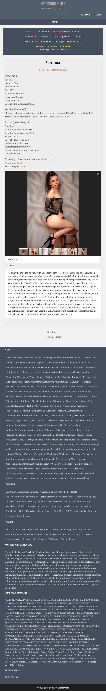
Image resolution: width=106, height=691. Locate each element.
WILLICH (38, 649)
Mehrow (74, 568)
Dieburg (70, 415)
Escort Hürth (39, 658)
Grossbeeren (67, 562)
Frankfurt (77, 377)
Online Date (20, 501)
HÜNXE (64, 613)
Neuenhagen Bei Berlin (25, 571)
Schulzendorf (11, 581)
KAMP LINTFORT (22, 616)
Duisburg (47, 358)
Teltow (79, 581)
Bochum (57, 358)
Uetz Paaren (88, 581)
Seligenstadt (47, 449)
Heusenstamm (51, 425)
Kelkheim (49, 430)
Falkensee (67, 558)
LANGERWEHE (37, 619)
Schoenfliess (62, 578)
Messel (36, 391)
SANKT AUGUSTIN (46, 636)
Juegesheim (12, 464)
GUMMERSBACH (13, 609)
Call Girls (70, 511)
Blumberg (10, 555)
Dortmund (28, 358)
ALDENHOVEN (12, 600)
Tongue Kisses (68, 539)
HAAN (25, 609)
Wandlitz (21, 584)
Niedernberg (35, 396)
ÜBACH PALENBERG (58, 642)
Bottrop (34, 478)
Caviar (41, 534)
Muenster (76, 454)
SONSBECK (61, 639)
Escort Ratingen (52, 662)
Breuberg (90, 367)
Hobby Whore (54, 497)
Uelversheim (41, 406)
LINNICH (74, 619)
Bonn (77, 358)
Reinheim (25, 401)
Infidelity (21, 506)
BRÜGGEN (10, 603)
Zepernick (95, 584)
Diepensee (20, 558)
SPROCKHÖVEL (75, 639)
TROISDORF (41, 642)
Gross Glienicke (39, 562)
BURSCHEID (30, 603)
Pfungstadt (73, 444)
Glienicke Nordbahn (15, 562)
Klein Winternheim (50, 387)
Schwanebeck (25, 581)
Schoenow (73, 578)
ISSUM (79, 613)
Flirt (60, 492)
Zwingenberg (38, 411)
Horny (43, 497)
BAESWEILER (54, 600)
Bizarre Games (26, 529)
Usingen (10, 454)
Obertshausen (28, 444)
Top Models (11, 511)
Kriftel (87, 430)
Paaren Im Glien (80, 571)
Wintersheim (12, 411)
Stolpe (72, 581)
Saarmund (58, 575)
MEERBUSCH (27, 622)
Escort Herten (26, 658)
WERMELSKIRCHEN (90, 645)
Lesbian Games (53, 534)
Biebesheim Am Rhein (48, 367)
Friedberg (65, 420)
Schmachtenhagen (91, 575)
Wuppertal (68, 358)
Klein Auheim (75, 430)
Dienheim (57, 372)
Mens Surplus (39, 539)
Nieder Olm (21, 396)
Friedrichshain (79, 558)
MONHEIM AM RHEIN (72, 622)
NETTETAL (40, 626)
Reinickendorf (45, 575)
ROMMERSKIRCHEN (15, 636)
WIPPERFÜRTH (51, 649)
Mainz (89, 435)
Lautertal (80, 387)
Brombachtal (12, 372)
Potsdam (17, 358)
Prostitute (85, 501)
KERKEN (36, 616)
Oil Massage (54, 539)
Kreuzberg (76, 565)
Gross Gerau (31, 473)
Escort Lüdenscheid (86, 658)
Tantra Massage (13, 539)
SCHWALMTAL (12, 639)
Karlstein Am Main (30, 387)
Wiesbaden (82, 406)
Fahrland (57, 558)
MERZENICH (41, 622)
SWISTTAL (10, 642)
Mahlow (54, 568)
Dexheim (46, 372)
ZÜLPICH (86, 649)
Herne (19, 478)
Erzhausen (51, 377)
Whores (9, 501)
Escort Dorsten (30, 655)
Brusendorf (52, 555)
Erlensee (43, 420)
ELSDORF (41, 603)
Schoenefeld (11, 578)
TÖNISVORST (27, 642)
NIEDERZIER (48, 629)
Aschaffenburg (74, 411)
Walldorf (28, 454)
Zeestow (85, 584)
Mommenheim (59, 391)
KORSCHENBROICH (72, 616)
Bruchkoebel (47, 459)
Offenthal (53, 444)
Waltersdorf (10, 584)
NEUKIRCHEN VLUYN (58, 626)
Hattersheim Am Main (16, 425)
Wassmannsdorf (44, 584)
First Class (59, 511)
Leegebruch (10, 568)
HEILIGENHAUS (75, 609)
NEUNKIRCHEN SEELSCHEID (84, 626)
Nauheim (86, 391)
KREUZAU (88, 616)
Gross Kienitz (53, 562)
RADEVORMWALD (53, 632)
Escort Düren (44, 655)
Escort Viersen (82, 662)
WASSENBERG (45, 645)
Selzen (91, 401)
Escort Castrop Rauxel (66, 652)
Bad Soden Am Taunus (17, 415)
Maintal (80, 435)
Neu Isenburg (27, 440)
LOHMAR (84, 619)
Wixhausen (64, 454)
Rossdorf (58, 473)
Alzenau (62, 411)
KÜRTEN (9, 619)
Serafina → (53, 332)
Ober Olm (58, 396)
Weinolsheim (69, 406)
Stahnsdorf (63, 581)
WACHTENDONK (13, 645)
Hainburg (74, 382)
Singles (74, 506)
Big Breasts (11, 492)
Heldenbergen (36, 425)
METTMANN (54, 622)
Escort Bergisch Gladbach (27, 652)
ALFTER (24, 600)
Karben (39, 430)
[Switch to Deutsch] (85, 15)
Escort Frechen (58, 655)
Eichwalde (31, 558)
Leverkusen (59, 362)
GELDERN (65, 606)
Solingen (10, 478)
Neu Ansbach (12, 440)
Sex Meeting (86, 506)
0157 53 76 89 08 (59, 50)
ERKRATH (22, 606)
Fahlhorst (47, 558)
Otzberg (93, 396)
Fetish (87, 529)
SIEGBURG (49, 639)
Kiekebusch (49, 565)
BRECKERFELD (92, 600)
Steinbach (59, 449)
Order (78, 497)
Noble (74, 492)
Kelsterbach (61, 430)
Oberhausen (20, 362)
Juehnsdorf (37, 565)
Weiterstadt (39, 454)
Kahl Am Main (13, 387)
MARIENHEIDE (12, 622)
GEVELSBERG (78, 606)
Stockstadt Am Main (15, 406)
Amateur (42, 501)
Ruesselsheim (90, 454)
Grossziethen (80, 562)
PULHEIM (38, 632)
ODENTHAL (75, 629)
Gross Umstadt (76, 469)
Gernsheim (11, 382)
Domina (54, 529)
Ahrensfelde (11, 552)
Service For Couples (86, 511)
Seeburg (37, 581)
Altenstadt (51, 411)
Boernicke (20, 555)
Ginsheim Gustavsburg (42, 382)
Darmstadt (35, 372)
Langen (31, 435)
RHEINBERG (69, 632)
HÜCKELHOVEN (34, 613)
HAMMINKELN (45, 609)
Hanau (90, 420)
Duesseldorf (83, 478)
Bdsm (14, 529)
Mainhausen (25, 391)
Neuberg (10, 396)
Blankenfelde (85, 552)
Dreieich (91, 415)
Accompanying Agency (29, 492)
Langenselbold (44, 435)
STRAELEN (89, 639)
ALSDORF (41, 600)
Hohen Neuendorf (22, 565)
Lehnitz (20, 568)
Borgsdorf (30, 555)
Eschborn (53, 420)
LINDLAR (65, 619)
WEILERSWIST (71, 645)
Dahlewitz (64, 555)
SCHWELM (25, 639)
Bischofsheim (57, 415)
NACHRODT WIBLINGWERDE (19, 626)
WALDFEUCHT (29, 645)
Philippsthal (21, 575)
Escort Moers (37, 662)
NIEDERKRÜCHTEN (32, 629)
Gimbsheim (24, 382)
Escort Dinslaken (86, 652)
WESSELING (11, 649)
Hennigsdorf (93, 562)
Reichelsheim (12, 401)
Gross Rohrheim (59, 469)
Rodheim (46, 401)
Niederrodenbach (89, 440)
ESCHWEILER (34, 606)
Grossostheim (46, 473)
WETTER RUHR (25, 649)
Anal (8, 529)
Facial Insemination (27, 534)
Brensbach (79, 367)
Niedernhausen (71, 440)
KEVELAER (46, 616)
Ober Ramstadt (13, 444)
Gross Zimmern (25, 469)
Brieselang (41, 555)
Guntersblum (61, 382)
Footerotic (11, 534)
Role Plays (68, 534)
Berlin (9, 358)
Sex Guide (10, 516)
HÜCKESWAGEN (51, 613)
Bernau (60, 552)
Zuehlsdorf (10, 588)
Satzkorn (68, 575)
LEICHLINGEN (52, 619)
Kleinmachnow (63, 565)
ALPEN (32, 600)
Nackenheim (74, 391)
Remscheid (62, 478)
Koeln (72, 478)
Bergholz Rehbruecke (46, 552)
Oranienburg (65, 571)
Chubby (34, 497)
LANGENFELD (21, 619)
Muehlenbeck (85, 568)
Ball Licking (66, 529)
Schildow (77, 575)
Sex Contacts (43, 506)
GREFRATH (91, 606)
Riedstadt (36, 401)
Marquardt (64, 568)
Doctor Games (42, 529)
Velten (98, 581)
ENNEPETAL (71, 603)
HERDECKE (11, 613)
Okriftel (63, 444)
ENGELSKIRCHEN (56, 603)
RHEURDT (81, 632)
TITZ (18, 642)
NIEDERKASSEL (13, 629)
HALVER (33, 609)
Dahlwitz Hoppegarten (80, 555)
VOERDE (84, 642)
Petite (67, 492)
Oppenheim (81, 396)
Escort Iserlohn (53, 658)
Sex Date (31, 506)
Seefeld (44, 581)
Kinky (22, 511)
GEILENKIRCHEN (51, 606)
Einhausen (22, 377)
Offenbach (69, 396)
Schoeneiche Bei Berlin (29, 578)
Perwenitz (10, 575)
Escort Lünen (11, 662)
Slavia (89, 534)
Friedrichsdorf (78, 420)
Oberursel (42, 444)
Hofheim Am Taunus (16, 430)
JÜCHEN (87, 613)
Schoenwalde (85, 578)
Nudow (41, 571)
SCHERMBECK (81, 636)
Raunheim (85, 444)
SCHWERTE (38, 639)
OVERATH (28, 632)
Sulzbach (91, 449)
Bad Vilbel (34, 415)
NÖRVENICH (62, 629)
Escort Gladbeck (75, 655)
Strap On (27, 539)
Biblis (20, 367)
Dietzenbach (69, 372)
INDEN (71, 613)
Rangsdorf (33, 575)
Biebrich (45, 415)
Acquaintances (49, 492)
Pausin (91, 571)
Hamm (31, 362)
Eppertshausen (36, 377)
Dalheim (24, 372)
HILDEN (21, 613)
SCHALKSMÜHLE (64, 636)
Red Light (10, 506)
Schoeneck (86, 464)
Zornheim (25, 411)
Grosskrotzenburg (15, 473)
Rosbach (10, 449)
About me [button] (12, 259)
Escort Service (45, 511)
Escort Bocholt (48, 652)
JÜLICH (96, 613)
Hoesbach (82, 459)
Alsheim (70, 362)
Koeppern (48, 464)
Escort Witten (18, 665)
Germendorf (93, 558)
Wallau (18, 454)
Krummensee (88, 565)
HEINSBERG (90, 609)
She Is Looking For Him (17, 497)
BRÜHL (19, 603)
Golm (27, 562)
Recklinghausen (48, 478)
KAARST (9, 616)
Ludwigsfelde (43, 568)
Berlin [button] (11, 265)
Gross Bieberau (42, 469)
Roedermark (73, 464)
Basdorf (21, 552)
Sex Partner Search (60, 506)
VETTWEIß (74, 642)
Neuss (27, 478)
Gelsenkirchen (89, 358)
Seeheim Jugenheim (76, 401)
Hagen (40, 362)
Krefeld (48, 362)
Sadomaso (79, 534)
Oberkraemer (51, 571)
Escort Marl (24, 662)
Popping (32, 501)
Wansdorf (31, 584)
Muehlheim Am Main (16, 459)
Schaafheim (59, 401)
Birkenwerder (71, 552)
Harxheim (86, 382)
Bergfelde (30, 552)
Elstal (39, 558)
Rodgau (96, 444)
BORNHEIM (78, 600)
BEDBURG (66, 600)
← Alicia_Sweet (53, 337)
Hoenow (9, 565)
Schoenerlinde (48, 578)
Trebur (30, 406)
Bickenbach (30, 367)
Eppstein (32, 420)
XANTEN (76, 649)
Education (78, 529)
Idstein (30, 430)
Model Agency (89, 497)
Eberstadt (10, 420)
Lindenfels (92, 387)
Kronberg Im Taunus (16, 435)
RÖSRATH (31, 636)
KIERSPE (57, 616)
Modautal (45, 391)
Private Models (55, 501)
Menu (55, 22)
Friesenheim (89, 377)
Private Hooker (71, 501)
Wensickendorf (60, 584)
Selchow (53, 581)
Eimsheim (11, 377)
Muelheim (90, 473)
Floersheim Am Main (65, 459)
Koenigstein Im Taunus (30, 464)
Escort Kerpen (69, 658)
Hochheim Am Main (70, 425)
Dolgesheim (83, 372)
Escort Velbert (67, 662)
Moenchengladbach (74, 473)
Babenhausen (82, 362)
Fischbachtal (64, 377)
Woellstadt (11, 469)
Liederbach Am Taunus (64, 435)
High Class (31, 511)
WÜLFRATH (66, 649)
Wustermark (74, 584)
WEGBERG (58, 645)
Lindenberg (30, 568)
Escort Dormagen (13, 655)
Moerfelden (60, 464)
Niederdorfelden (54, 440)
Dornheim (80, 415)
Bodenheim (66, 367)
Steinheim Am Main (75, 449)
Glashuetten (34, 459)
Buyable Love (23, 516)
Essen (38, 358)
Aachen (9, 362)
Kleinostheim (68, 387)
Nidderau (39, 440)
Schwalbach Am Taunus (27, 449)
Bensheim (11, 367)
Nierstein (47, 396)
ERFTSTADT (85, 603)
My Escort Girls (53, 3)
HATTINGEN (60, 609)
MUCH (87, 622)
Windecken (52, 454)
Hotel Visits (67, 497)
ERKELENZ (10, 606)
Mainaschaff (12, 391)
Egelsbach (22, 420)
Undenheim (55, 406)
